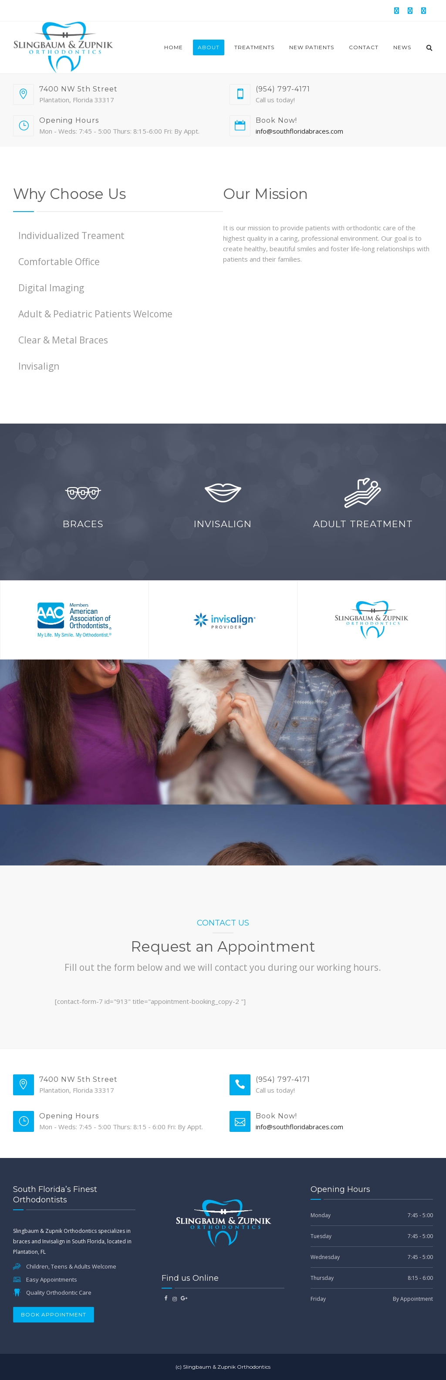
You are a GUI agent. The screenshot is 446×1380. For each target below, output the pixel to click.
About (209, 47)
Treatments (254, 47)
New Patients (311, 47)
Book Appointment (53, 1314)
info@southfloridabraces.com (299, 131)
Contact (363, 47)
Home (173, 47)
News (402, 47)
